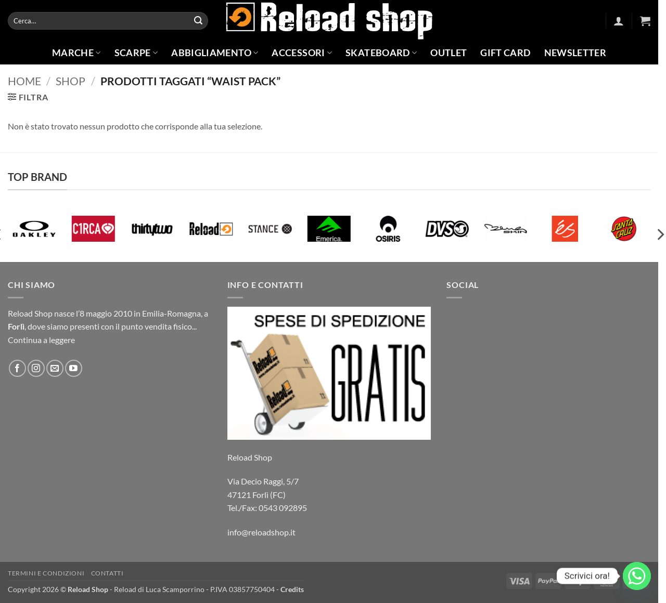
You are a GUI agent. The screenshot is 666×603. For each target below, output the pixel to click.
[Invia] (198, 21)
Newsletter (575, 52)
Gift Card (505, 52)
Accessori (302, 52)
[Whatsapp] (637, 576)
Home (24, 80)
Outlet (448, 52)
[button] (618, 20)
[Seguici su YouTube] (73, 368)
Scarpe (136, 52)
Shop (70, 80)
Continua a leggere (41, 340)
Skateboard (381, 52)
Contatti (107, 573)
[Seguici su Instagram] (36, 368)
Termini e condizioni (46, 573)
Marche (76, 52)
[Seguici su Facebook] (17, 368)
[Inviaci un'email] (54, 368)
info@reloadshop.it (261, 532)
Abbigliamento (214, 52)
